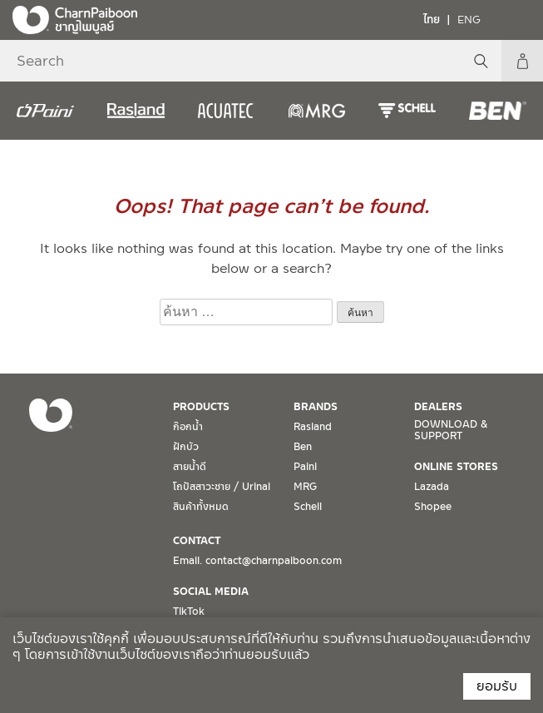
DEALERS (438, 406)
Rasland (313, 426)
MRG (305, 486)
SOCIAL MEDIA (211, 591)
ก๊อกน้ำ (188, 426)
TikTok (189, 611)
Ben (303, 446)
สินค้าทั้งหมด (201, 506)
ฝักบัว (186, 446)
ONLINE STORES (456, 466)
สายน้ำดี (189, 466)
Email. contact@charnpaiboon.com (257, 560)
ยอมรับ (496, 686)
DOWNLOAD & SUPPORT (450, 430)
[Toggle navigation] (518, 19)
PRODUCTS (201, 406)
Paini (305, 466)
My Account (522, 61)
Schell (308, 506)
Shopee (433, 506)
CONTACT (196, 540)
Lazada (431, 486)
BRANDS (316, 406)
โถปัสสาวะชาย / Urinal (221, 486)
